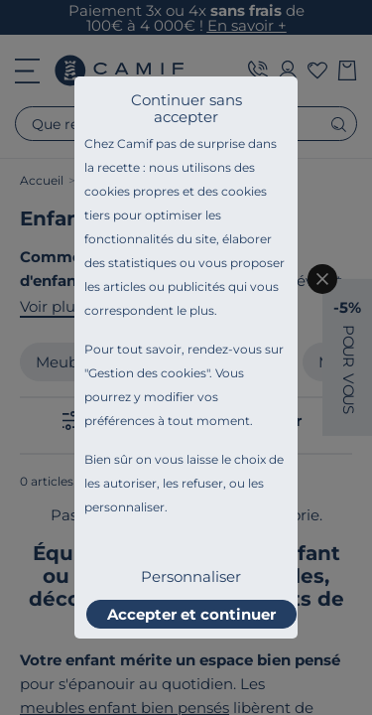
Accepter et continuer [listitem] (191, 614)
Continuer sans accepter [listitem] (186, 108)
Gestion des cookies (147, 372)
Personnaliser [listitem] (191, 576)
